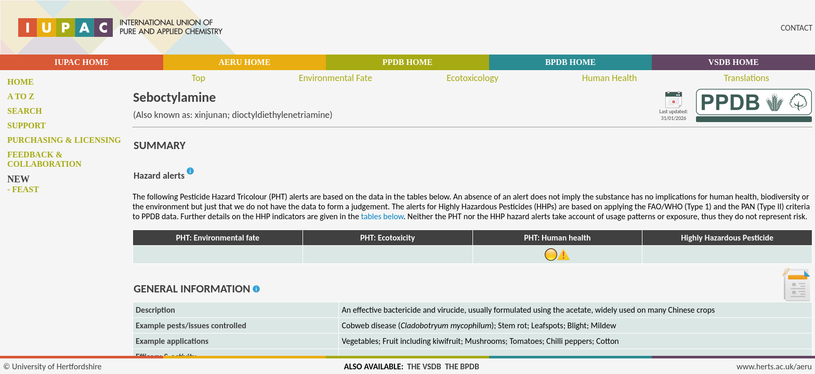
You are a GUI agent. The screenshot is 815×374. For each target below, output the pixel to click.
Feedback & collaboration (44, 159)
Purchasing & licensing (64, 140)
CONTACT (796, 28)
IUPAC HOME (82, 62)
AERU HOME (244, 62)
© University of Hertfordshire (52, 366)
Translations (746, 78)
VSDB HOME (733, 62)
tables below (382, 216)
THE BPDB (462, 366)
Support (26, 125)
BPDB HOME (570, 62)
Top (198, 78)
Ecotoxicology (472, 78)
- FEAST (23, 189)
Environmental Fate (335, 78)
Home (20, 81)
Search (24, 110)
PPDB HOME (407, 62)
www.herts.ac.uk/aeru (774, 366)
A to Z (20, 96)
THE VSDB (424, 366)
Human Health (609, 78)
